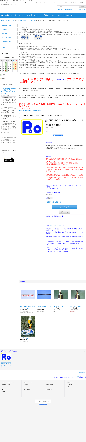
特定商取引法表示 (6, 25)
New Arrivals (26, 386)
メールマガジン (48, 389)
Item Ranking (26, 391)
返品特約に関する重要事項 (54, 202)
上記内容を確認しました (54, 188)
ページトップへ (82, 372)
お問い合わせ (5, 33)
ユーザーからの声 (6, 37)
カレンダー (47, 386)
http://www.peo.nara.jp (55, 225)
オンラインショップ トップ (8, 382)
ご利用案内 (4, 29)
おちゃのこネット (81, 376)
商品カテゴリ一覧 (28, 382)
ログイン (60, 9)
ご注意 (3, 47)
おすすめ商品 (27, 389)
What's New (47, 382)
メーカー (26, 384)
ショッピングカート (6, 386)
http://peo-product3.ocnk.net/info (30, 110)
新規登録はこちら (69, 9)
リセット (83, 351)
